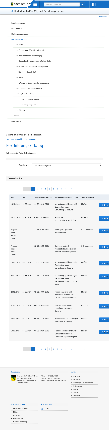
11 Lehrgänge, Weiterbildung (28, 99)
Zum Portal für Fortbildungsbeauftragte (21, 139)
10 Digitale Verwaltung (25, 94)
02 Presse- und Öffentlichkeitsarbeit (30, 50)
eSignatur (76, 396)
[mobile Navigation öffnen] (35, 4)
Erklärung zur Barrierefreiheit (83, 383)
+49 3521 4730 (52, 376)
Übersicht (76, 376)
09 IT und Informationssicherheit (29, 88)
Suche (75, 392)
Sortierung (24, 165)
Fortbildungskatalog (19, 39)
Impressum (77, 379)
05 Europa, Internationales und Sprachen (32, 66)
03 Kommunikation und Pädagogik (30, 56)
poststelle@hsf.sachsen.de (56, 380)
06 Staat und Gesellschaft (26, 72)
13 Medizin (21, 110)
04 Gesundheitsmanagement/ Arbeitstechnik (34, 61)
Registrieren (16, 121)
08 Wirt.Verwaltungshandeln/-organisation (33, 83)
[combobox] (61, 4)
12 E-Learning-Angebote (26, 105)
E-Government (18, 418)
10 (71, 189)
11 (76, 189)
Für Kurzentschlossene (20, 34)
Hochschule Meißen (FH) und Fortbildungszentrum (39, 11)
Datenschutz (77, 386)
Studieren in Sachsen (20, 409)
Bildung (15, 412)
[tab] (39, 372)
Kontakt (76, 389)
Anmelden (103, 16)
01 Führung (21, 45)
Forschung (16, 415)
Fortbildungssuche (18, 23)
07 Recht (20, 77)
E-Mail (47, 409)
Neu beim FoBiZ (17, 28)
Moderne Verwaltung (20, 422)
